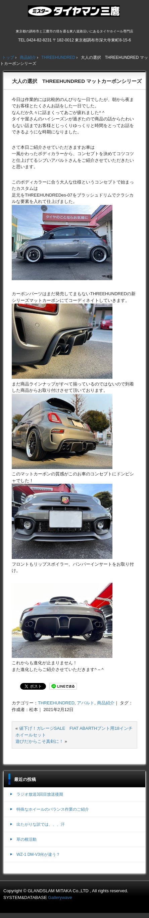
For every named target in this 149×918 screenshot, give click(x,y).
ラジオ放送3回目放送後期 (39, 794)
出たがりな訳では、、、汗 (40, 824)
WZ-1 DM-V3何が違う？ (38, 854)
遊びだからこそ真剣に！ (39, 741)
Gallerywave (60, 897)
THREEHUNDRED (56, 702)
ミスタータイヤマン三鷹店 (74, 13)
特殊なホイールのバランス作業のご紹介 (52, 809)
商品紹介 (105, 702)
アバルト (85, 702)
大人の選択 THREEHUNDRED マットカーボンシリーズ (77, 81)
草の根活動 (26, 839)
